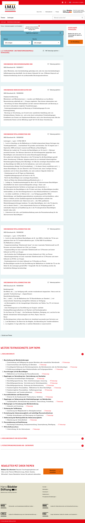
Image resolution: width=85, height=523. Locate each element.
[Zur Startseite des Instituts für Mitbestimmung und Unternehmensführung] (10, 11)
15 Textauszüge (40, 378)
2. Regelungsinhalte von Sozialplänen (42, 438)
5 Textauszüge (43, 364)
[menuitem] (3, 18)
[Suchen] (82, 17)
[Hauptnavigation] (7, 17)
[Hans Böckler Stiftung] (9, 492)
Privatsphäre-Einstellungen (49, 496)
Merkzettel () (48, 12)
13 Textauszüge (45, 374)
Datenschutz (45, 494)
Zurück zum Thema (7, 335)
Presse (57, 11)
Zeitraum (17, 41)
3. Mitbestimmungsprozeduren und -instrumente (42, 446)
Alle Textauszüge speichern (50, 50)
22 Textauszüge (50, 385)
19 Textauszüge (53, 381)
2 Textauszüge (47, 411)
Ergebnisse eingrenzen (32, 33)
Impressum (45, 491)
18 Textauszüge (53, 383)
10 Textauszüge (66, 362)
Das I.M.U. (39, 11)
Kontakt (44, 486)
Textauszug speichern (54, 64)
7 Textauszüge (59, 401)
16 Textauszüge (48, 390)
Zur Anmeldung (75, 42)
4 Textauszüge (29, 406)
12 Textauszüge (61, 424)
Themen (3, 17)
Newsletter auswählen (53, 471)
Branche (47, 41)
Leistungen (10, 17)
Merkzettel (45, 489)
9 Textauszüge (73, 367)
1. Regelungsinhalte (42, 354)
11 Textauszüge (59, 369)
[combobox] (66, 17)
